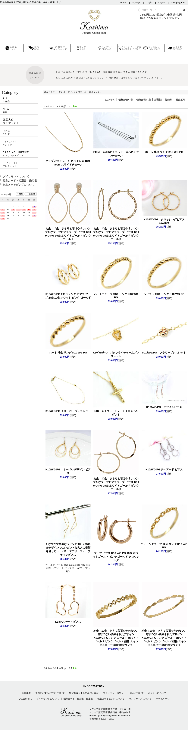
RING (19, 132)
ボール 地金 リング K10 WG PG (164, 151)
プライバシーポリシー (114, 693)
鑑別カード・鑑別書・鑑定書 (20, 180)
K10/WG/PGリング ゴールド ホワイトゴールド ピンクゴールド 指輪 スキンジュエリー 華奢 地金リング (116, 637)
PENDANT (19, 143)
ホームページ (163, 698)
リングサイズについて (140, 698)
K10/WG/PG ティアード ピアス (164, 469)
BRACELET (19, 164)
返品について (137, 693)
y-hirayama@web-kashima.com (114, 715)
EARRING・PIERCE (19, 154)
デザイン (71, 92)
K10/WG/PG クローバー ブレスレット (68, 411)
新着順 (158, 99)
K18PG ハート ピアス (68, 621)
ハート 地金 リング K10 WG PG (68, 352)
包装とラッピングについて (18, 184)
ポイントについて (157, 693)
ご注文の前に (25, 698)
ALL (19, 100)
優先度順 (180, 99)
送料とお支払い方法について (50, 693)
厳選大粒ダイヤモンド (11, 121)
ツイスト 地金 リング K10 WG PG (164, 294)
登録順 (168, 99)
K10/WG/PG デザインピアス (164, 407)
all (64, 92)
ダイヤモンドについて (16, 176)
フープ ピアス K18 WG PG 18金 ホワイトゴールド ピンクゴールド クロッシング (116, 557)
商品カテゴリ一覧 (52, 92)
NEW (19, 110)
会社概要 (26, 693)
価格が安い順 (125, 99)
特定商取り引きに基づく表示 (84, 693)
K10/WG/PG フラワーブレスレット (164, 352)
